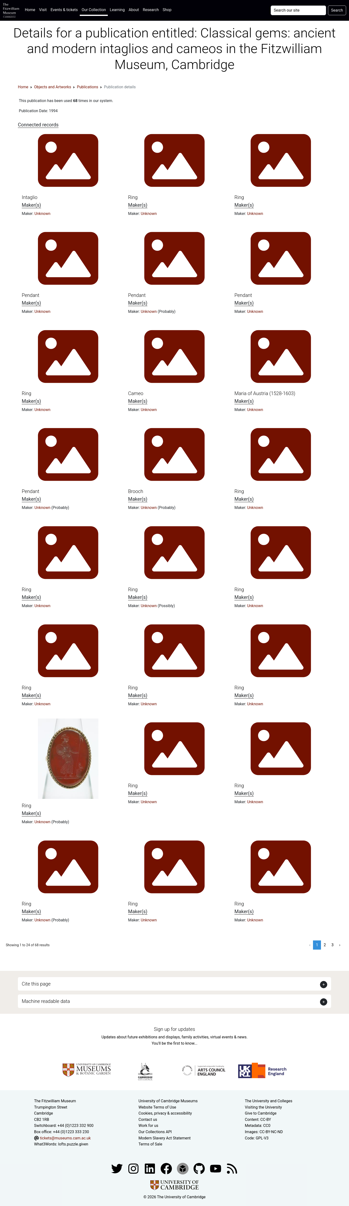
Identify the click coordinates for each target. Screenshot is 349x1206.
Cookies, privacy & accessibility (165, 1113)
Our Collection (94, 9)
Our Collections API (155, 1132)
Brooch (135, 491)
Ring (133, 197)
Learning (117, 9)
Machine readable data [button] (46, 1001)
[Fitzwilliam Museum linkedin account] (167, 1168)
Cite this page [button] (36, 984)
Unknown (42, 213)
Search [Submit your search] (337, 10)
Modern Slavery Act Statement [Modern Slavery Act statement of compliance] (164, 1138)
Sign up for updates (174, 1029)
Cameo (135, 393)
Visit (43, 9)
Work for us (148, 1125)
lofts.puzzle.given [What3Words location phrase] (73, 1144)
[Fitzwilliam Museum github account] (199, 1168)
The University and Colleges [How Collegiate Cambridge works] (268, 1101)
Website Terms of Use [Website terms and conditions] (157, 1107)
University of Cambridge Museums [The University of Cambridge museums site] (168, 1101)
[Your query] (298, 10)
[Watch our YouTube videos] (216, 1168)
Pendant (30, 295)
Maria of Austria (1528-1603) (264, 393)
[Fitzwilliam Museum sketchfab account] (183, 1168)
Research (151, 9)
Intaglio (29, 197)
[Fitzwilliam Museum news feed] (232, 1168)
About (134, 9)
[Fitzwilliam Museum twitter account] (117, 1168)
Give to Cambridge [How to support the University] (260, 1113)
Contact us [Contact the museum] (147, 1119)
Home (31, 9)
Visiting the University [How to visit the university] (263, 1107)
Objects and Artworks (52, 87)
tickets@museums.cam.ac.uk (65, 1138)
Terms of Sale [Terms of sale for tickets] (150, 1144)
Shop (167, 9)
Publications (87, 87)
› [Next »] (339, 945)
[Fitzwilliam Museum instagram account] (134, 1168)
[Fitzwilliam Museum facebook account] (150, 1168)
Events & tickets (64, 9)
